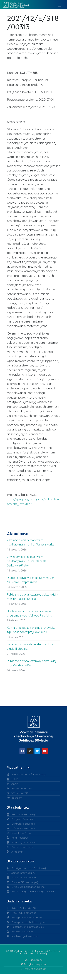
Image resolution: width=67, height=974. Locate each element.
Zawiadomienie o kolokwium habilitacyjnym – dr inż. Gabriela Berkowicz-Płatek (26, 561)
